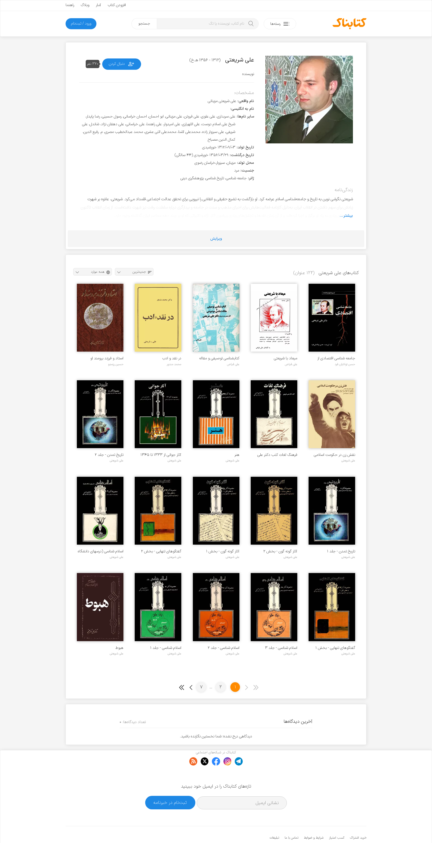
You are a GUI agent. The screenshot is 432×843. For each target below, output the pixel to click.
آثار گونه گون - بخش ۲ (280, 551)
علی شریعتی (348, 460)
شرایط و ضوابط (313, 820)
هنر (236, 455)
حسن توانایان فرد (345, 364)
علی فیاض (291, 364)
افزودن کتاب (117, 5)
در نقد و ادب (171, 358)
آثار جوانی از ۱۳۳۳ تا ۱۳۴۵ (161, 455)
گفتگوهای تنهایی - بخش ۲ (161, 551)
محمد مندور (174, 364)
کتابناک (337, 830)
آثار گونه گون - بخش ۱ (222, 551)
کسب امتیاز (336, 820)
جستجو (144, 23)
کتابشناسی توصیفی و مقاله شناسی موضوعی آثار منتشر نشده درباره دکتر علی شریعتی (218, 358)
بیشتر (348, 216)
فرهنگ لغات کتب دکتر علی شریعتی (277, 455)
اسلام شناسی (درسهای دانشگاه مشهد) (100, 551)
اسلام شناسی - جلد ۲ (223, 648)
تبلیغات (274, 820)
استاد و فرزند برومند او (106, 358)
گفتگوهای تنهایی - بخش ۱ (335, 648)
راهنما (70, 5)
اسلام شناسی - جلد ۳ (281, 648)
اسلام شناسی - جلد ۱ (165, 648)
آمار (98, 5)
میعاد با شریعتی (285, 358)
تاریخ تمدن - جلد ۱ (341, 551)
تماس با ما (291, 820)
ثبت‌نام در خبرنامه (170, 785)
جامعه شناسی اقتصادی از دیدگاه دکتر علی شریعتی (336, 358)
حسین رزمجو (115, 364)
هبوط (119, 648)
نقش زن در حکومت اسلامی (334, 455)
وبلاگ (85, 5)
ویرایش (216, 239)
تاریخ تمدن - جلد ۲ (109, 455)
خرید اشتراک (358, 820)
